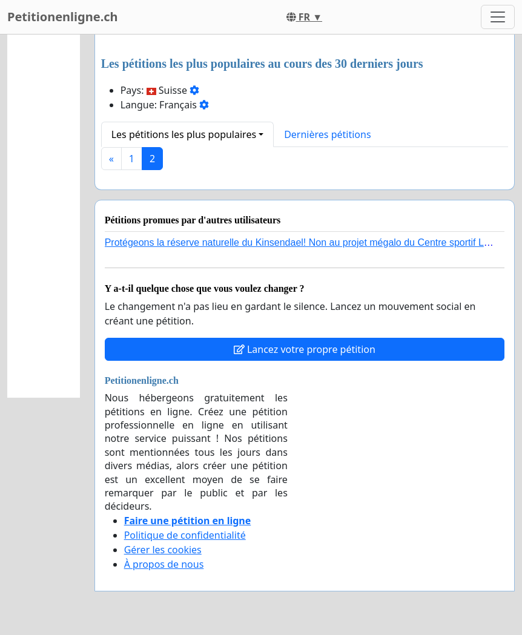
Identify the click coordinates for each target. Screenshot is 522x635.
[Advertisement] (43, 216)
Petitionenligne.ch (62, 16)
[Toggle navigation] (498, 17)
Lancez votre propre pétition (304, 349)
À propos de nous (164, 564)
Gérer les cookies (163, 549)
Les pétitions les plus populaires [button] (183, 134)
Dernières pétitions (327, 134)
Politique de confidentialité (185, 535)
